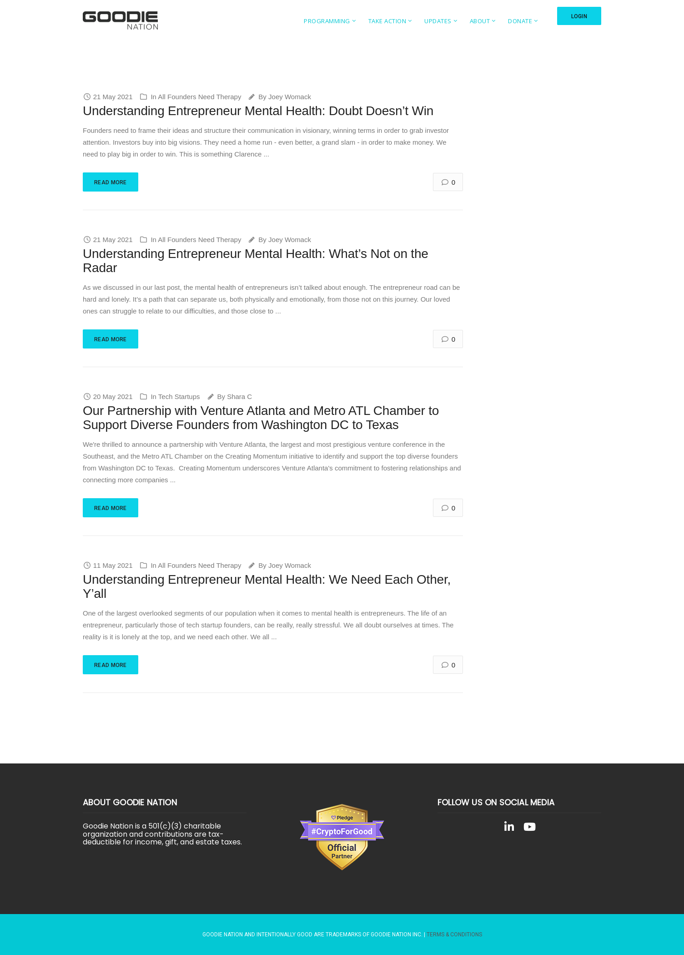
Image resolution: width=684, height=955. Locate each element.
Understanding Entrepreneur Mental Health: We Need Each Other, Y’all (267, 586)
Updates (438, 21)
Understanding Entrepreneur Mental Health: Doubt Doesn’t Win (258, 111)
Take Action (387, 21)
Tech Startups (179, 396)
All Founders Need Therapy (199, 97)
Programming (327, 21)
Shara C (239, 396)
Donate (520, 21)
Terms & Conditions (454, 934)
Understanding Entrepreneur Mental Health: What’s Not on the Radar (255, 261)
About (480, 21)
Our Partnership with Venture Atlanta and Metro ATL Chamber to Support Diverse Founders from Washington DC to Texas (261, 418)
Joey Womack (289, 97)
